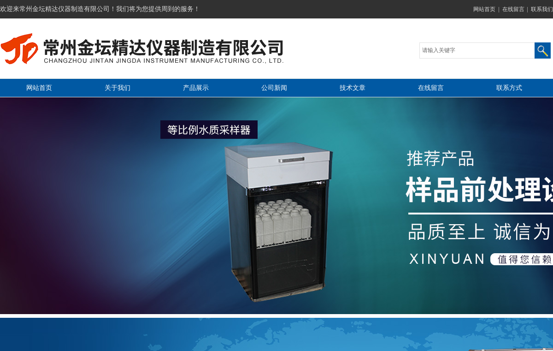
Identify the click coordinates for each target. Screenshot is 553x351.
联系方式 (509, 87)
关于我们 (117, 87)
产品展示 (196, 87)
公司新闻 (274, 87)
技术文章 (352, 87)
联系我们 (542, 9)
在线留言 (513, 9)
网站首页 (484, 9)
